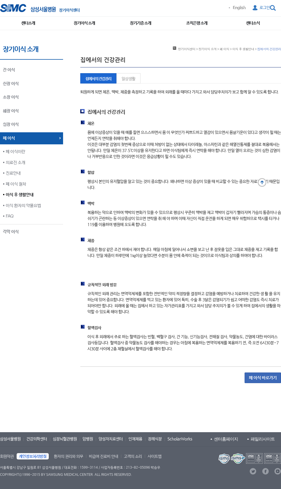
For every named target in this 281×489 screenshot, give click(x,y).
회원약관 (7, 456)
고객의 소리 (133, 456)
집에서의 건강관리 (98, 79)
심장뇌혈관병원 (65, 439)
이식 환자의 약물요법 (23, 205)
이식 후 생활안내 (20, 194)
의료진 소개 (15, 162)
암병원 (88, 439)
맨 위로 (262, 182)
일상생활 (128, 79)
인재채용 (135, 439)
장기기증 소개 (140, 23)
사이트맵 (154, 456)
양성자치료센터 (111, 439)
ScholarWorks (179, 439)
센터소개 (28, 23)
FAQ (9, 216)
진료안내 (13, 173)
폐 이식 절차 (16, 184)
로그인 (264, 7)
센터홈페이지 (226, 438)
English (239, 7)
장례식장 (155, 439)
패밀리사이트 (263, 438)
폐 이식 (224, 48)
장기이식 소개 (84, 23)
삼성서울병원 (10, 439)
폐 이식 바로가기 (263, 377)
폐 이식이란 (15, 151)
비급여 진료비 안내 (103, 456)
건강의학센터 (36, 439)
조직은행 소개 (196, 23)
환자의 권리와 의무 (68, 456)
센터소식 (253, 23)
